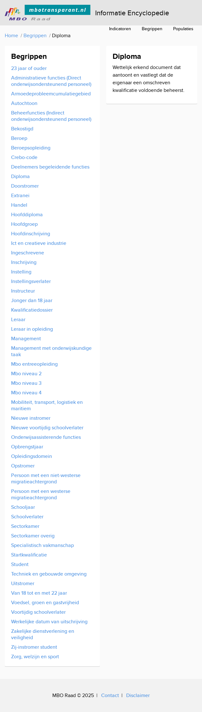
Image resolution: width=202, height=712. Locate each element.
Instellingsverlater (31, 281)
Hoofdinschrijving (30, 233)
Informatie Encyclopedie (132, 13)
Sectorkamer (25, 526)
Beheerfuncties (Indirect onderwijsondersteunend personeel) (51, 116)
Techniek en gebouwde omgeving (49, 573)
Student (20, 564)
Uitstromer (22, 583)
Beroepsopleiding (30, 147)
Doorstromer (25, 186)
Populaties (183, 28)
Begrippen (152, 28)
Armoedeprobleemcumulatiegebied (51, 93)
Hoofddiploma (27, 214)
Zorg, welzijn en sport (35, 656)
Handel (19, 205)
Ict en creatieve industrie (38, 243)
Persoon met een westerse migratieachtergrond (40, 494)
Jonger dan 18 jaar (31, 300)
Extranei (20, 195)
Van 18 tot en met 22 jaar (39, 593)
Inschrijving (23, 262)
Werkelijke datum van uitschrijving (49, 621)
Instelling (21, 271)
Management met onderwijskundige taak (51, 351)
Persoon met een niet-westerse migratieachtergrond (46, 478)
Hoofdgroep (24, 224)
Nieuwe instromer (30, 418)
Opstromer (23, 465)
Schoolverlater (27, 516)
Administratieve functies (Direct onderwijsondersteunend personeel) (51, 81)
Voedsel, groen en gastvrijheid (45, 602)
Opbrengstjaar (27, 446)
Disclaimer (138, 695)
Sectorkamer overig (33, 535)
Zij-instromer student (34, 647)
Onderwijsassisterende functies (46, 437)
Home (11, 35)
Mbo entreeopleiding (34, 364)
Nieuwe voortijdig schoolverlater (47, 427)
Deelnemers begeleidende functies (50, 166)
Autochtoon (24, 103)
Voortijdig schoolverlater (38, 612)
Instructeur (23, 290)
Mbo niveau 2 (26, 373)
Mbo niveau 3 (26, 383)
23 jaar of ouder (29, 68)
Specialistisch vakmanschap (42, 545)
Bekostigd (22, 128)
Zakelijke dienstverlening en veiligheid (42, 634)
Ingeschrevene (27, 252)
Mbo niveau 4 (26, 392)
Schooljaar (23, 507)
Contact (110, 695)
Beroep (19, 138)
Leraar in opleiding (32, 329)
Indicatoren (120, 28)
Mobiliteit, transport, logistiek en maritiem (47, 405)
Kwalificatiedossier (32, 310)
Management (26, 338)
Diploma (20, 176)
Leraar (18, 319)
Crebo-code (24, 157)
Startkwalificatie (29, 554)
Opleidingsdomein (31, 456)
